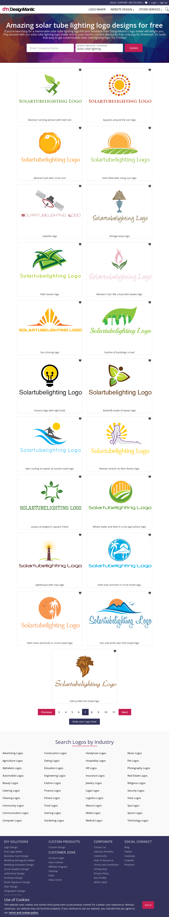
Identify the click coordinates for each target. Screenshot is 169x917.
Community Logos (13, 804)
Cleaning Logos (11, 797)
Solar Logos (134, 797)
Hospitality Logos (96, 760)
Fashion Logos (52, 782)
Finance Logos (52, 790)
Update (133, 48)
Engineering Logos (54, 775)
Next (125, 711)
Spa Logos (133, 804)
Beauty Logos (10, 782)
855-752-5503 (135, 2)
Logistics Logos (94, 797)
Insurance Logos (95, 775)
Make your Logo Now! (84, 720)
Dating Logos (51, 760)
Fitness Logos (52, 797)
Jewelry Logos (94, 782)
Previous (46, 711)
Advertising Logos (13, 752)
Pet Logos (133, 760)
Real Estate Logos (137, 775)
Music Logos (134, 752)
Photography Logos (138, 767)
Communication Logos (16, 812)
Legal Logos (92, 790)
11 (113, 711)
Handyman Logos (96, 752)
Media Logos (93, 812)
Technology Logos (137, 819)
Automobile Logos (13, 775)
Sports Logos (134, 812)
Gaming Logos (52, 812)
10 (105, 711)
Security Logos (135, 790)
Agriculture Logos (13, 760)
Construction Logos (55, 752)
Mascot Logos (94, 804)
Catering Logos (11, 790)
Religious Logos (136, 782)
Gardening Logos (54, 819)
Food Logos (51, 804)
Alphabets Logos (12, 767)
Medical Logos (94, 819)
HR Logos (91, 767)
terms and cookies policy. (24, 912)
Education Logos (53, 767)
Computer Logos (12, 819)
